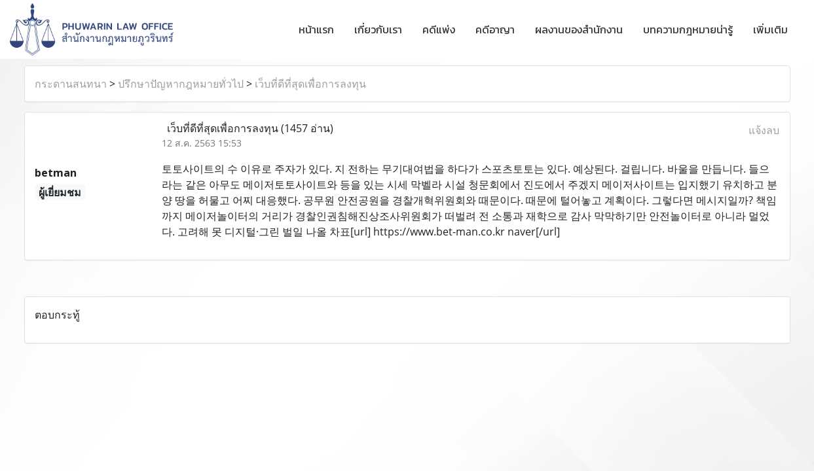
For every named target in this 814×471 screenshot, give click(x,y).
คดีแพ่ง (438, 29)
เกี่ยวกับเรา (378, 29)
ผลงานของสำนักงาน (579, 29)
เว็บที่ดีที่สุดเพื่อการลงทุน (310, 84)
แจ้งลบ (764, 130)
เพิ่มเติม (770, 29)
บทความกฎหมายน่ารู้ (688, 29)
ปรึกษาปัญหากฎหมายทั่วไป (181, 84)
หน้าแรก (316, 29)
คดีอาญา (495, 29)
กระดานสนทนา (71, 84)
